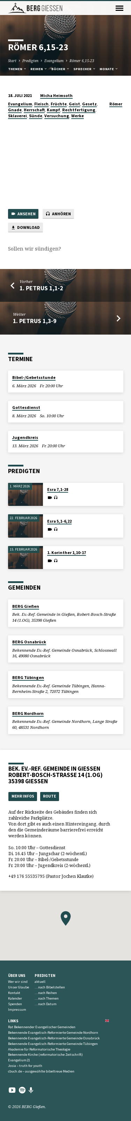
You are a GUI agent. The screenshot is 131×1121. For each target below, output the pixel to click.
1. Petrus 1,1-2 (41, 288)
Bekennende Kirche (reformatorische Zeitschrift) (45, 1054)
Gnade (15, 109)
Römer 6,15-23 (82, 60)
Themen (17, 69)
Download (25, 228)
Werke (77, 115)
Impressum (17, 1009)
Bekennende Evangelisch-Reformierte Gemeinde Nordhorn (53, 1032)
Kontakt (14, 993)
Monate (109, 69)
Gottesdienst (26, 407)
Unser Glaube (18, 987)
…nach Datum (46, 1004)
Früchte (59, 103)
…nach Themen (47, 998)
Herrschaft (34, 109)
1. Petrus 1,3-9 (34, 321)
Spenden (15, 1004)
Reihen (39, 69)
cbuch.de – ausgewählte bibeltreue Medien (41, 1071)
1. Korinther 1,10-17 (66, 552)
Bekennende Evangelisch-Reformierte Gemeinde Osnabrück (54, 1038)
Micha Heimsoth (56, 95)
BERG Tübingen (28, 677)
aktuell (40, 981)
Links (13, 1020)
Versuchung (56, 115)
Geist (74, 103)
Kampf (53, 109)
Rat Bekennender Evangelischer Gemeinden (41, 1027)
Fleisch (41, 103)
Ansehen (23, 214)
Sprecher (84, 69)
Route (49, 796)
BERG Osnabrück (29, 641)
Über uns (17, 975)
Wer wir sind (18, 981)
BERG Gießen (25, 606)
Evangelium (54, 60)
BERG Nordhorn (28, 713)
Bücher (60, 69)
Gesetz (89, 103)
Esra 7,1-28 (57, 489)
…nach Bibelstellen (50, 987)
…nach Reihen (46, 993)
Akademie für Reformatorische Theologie (39, 1049)
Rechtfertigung (78, 109)
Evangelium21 (19, 1060)
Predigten (30, 60)
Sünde (35, 115)
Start (12, 60)
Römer (115, 103)
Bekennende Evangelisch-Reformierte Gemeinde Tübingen (53, 1043)
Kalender (15, 998)
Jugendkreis (25, 437)
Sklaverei (17, 115)
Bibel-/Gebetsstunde (34, 377)
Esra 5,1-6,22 (59, 521)
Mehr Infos (23, 796)
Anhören (58, 214)
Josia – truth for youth (25, 1065)
